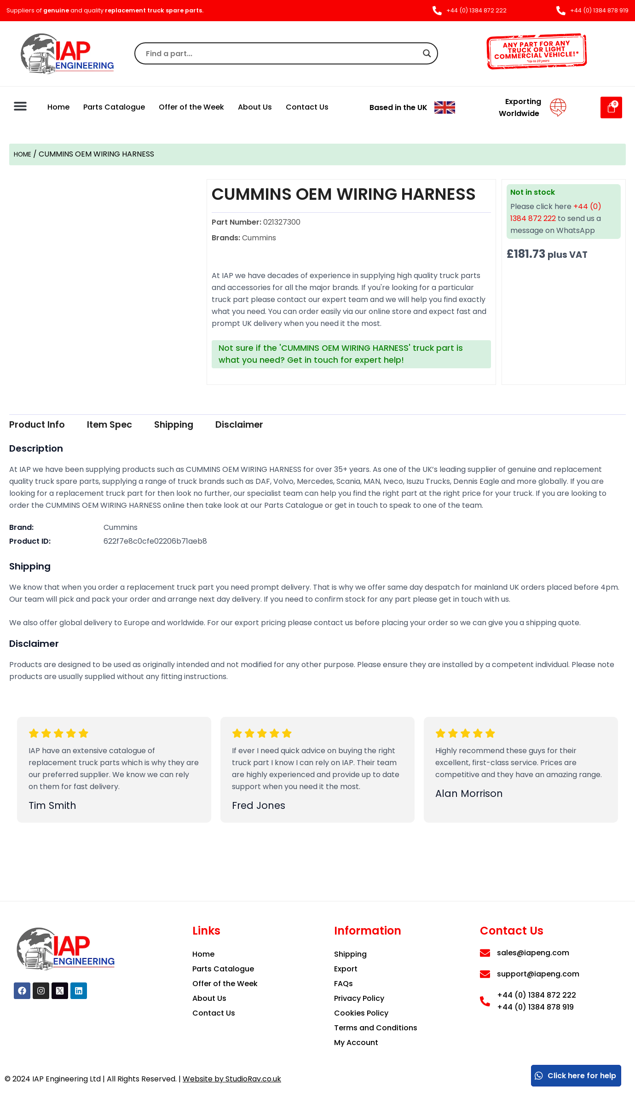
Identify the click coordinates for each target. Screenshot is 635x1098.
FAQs (343, 983)
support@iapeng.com (538, 974)
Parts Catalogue (114, 107)
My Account (356, 1042)
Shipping (204, 425)
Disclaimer (281, 425)
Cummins (121, 528)
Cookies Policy (361, 1013)
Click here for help (575, 1076)
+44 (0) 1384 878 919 (535, 1007)
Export (346, 969)
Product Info (44, 425)
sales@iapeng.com (533, 952)
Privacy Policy (359, 998)
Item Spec (129, 425)
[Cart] (611, 107)
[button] (20, 106)
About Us (255, 107)
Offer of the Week (191, 107)
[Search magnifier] (427, 53)
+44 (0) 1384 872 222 (536, 995)
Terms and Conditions (375, 1027)
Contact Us (307, 107)
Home (58, 107)
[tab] (44, 425)
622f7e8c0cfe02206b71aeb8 (155, 542)
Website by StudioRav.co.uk (232, 1079)
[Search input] (282, 53)
